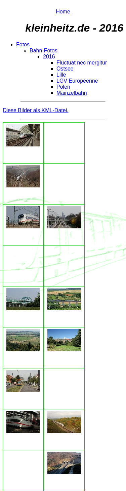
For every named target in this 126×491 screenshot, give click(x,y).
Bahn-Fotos (43, 50)
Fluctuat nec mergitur (81, 62)
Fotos (23, 44)
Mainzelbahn (71, 93)
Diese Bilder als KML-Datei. (36, 110)
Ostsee (65, 69)
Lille (61, 75)
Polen (63, 87)
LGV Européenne (77, 81)
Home (63, 11)
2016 (49, 56)
